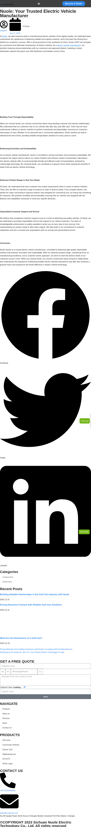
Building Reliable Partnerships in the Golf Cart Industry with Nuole (34, 594)
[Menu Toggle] (39, 3)
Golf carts (6, 740)
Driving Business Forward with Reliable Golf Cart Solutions (31, 604)
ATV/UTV (6, 759)
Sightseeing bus (9, 754)
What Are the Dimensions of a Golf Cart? (21, 638)
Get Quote (84, 532)
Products (6, 709)
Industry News (7, 582)
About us (6, 714)
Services (5, 718)
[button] (45, 317)
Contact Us (7, 728)
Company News (7, 577)
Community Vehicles (10, 745)
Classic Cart (7, 749)
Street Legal (7, 764)
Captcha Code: (13, 687)
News (4, 723)
